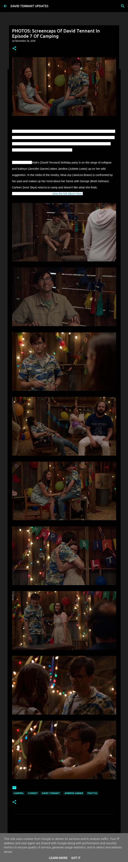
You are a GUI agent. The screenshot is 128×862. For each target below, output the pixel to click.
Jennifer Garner (73, 793)
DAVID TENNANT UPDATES (29, 6)
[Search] (122, 6)
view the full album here (67, 193)
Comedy (33, 793)
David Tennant (51, 793)
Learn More (58, 858)
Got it (75, 858)
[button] (14, 48)
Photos (92, 793)
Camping (19, 793)
